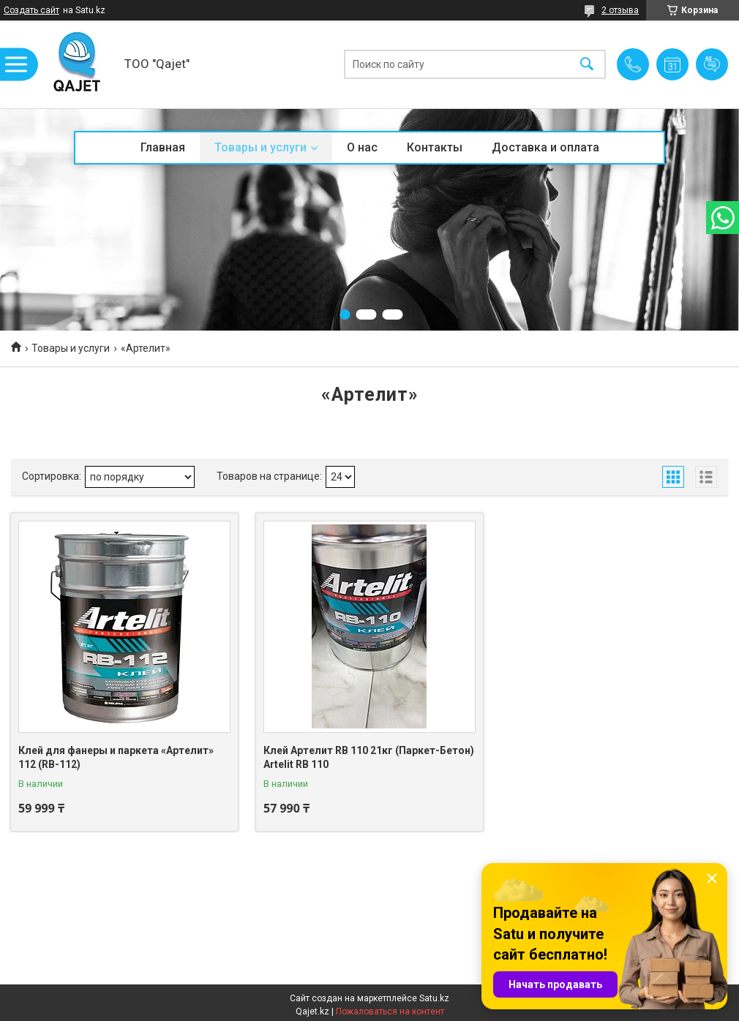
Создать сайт (31, 10)
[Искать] (586, 64)
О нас (362, 147)
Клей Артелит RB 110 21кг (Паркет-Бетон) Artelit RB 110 (368, 758)
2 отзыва (620, 10)
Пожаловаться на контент (390, 1011)
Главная (162, 147)
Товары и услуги (260, 147)
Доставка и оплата (545, 147)
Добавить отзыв (712, 64)
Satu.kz (434, 998)
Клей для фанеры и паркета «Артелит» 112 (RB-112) (116, 758)
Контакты (434, 147)
